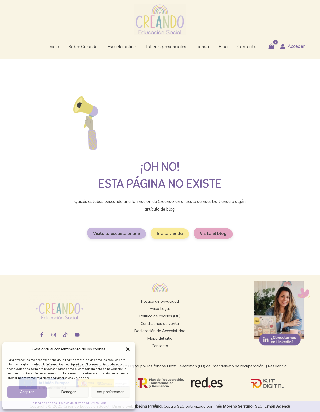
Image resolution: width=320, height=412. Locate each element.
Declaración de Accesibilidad (160, 330)
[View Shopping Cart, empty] (269, 47)
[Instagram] (53, 335)
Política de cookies (44, 403)
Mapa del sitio (159, 338)
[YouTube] (77, 335)
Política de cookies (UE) (159, 316)
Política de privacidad (74, 403)
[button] (128, 349)
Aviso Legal (100, 403)
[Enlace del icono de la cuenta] (290, 46)
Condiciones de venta (160, 323)
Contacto (160, 345)
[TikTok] (65, 335)
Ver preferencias (110, 392)
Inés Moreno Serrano (233, 406)
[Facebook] (42, 335)
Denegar (69, 392)
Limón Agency (277, 406)
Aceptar (27, 392)
